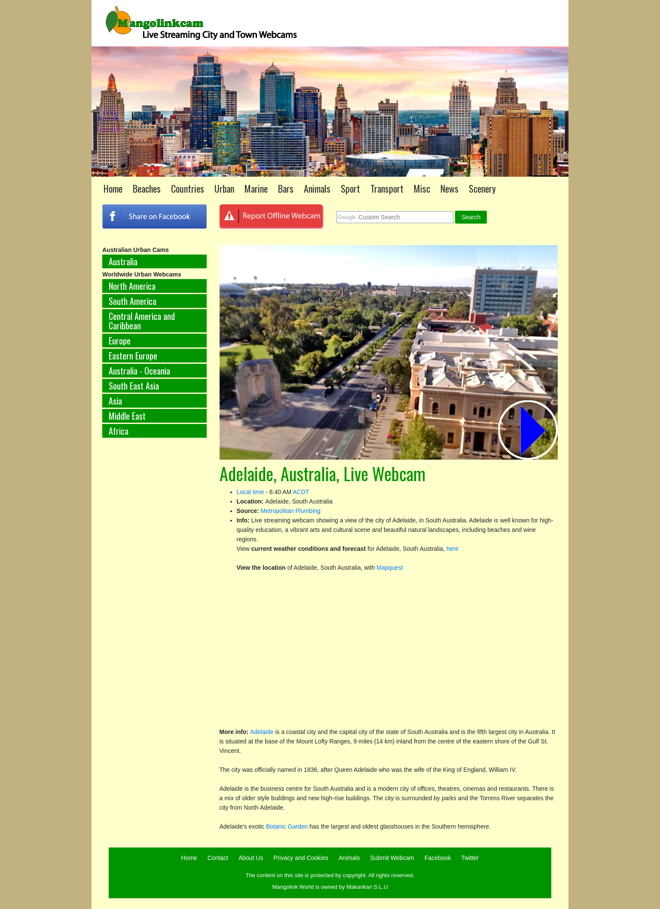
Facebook (438, 857)
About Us (250, 857)
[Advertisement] (154, 587)
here (452, 548)
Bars (285, 188)
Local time (250, 491)
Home (113, 188)
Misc (422, 188)
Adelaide (262, 731)
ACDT (301, 491)
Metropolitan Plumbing (291, 510)
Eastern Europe (133, 355)
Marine (256, 188)
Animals (317, 188)
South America (132, 301)
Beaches (147, 188)
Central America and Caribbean (142, 321)
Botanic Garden (287, 826)
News (449, 188)
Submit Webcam (392, 857)
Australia (123, 261)
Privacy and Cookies (300, 857)
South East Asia (134, 385)
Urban (224, 188)
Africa (118, 430)
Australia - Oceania (139, 370)
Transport (386, 188)
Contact (218, 857)
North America (132, 285)
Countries (187, 188)
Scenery (482, 188)
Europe (120, 340)
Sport (350, 188)
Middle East (127, 415)
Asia (115, 400)
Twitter (470, 857)
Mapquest (389, 567)
